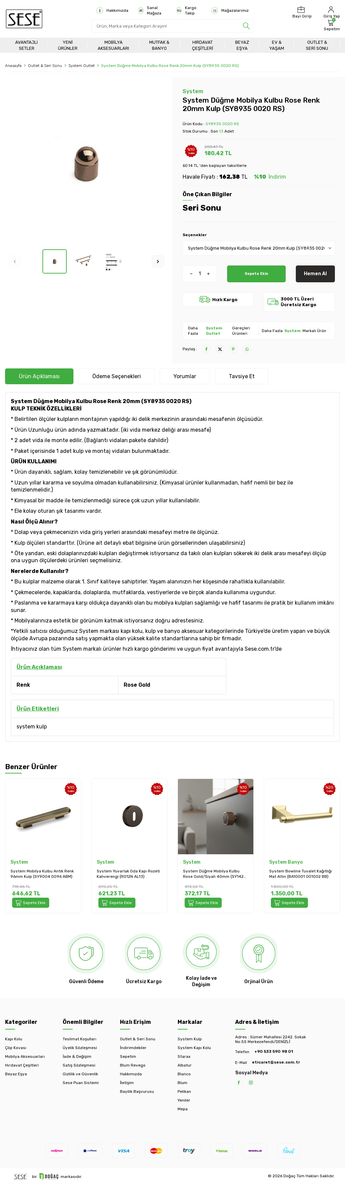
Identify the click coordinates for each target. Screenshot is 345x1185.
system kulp (32, 726)
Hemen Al (315, 274)
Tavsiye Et (242, 376)
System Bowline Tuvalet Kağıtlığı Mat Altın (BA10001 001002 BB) (300, 874)
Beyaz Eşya (242, 45)
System (193, 91)
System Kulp (190, 1039)
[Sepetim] (331, 25)
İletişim (127, 1082)
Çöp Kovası (15, 1047)
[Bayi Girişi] (301, 12)
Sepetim (128, 1056)
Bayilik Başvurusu (137, 1091)
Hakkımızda (112, 10)
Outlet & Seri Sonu (317, 45)
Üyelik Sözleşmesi (80, 1047)
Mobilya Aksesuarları (113, 45)
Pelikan (184, 1091)
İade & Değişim (77, 1056)
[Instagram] (250, 1082)
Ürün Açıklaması (39, 376)
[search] (246, 26)
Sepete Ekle (256, 274)
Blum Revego (133, 1065)
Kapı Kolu (13, 1039)
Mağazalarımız (230, 10)
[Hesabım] (331, 12)
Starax (184, 1056)
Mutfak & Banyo (159, 45)
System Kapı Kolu (194, 1047)
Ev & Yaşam (276, 45)
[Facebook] (238, 1082)
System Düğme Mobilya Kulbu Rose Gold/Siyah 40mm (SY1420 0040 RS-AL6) (214, 874)
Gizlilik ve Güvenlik (80, 1074)
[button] (14, 261)
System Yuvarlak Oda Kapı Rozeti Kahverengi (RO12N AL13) (128, 874)
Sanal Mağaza (149, 10)
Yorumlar (185, 376)
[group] (86, 163)
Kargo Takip (186, 10)
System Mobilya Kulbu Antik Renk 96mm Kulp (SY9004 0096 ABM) (42, 874)
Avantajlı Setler (26, 45)
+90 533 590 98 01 (273, 1051)
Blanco (184, 1074)
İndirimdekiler (133, 1047)
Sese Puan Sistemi (81, 1082)
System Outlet (81, 65)
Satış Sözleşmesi (79, 1065)
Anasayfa (13, 65)
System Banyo (286, 862)
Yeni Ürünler (67, 45)
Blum (182, 1082)
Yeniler (184, 1100)
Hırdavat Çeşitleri (202, 45)
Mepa (183, 1109)
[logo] (24, 19)
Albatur (185, 1065)
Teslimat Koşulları (79, 1039)
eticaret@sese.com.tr (276, 1062)
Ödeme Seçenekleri (116, 376)
